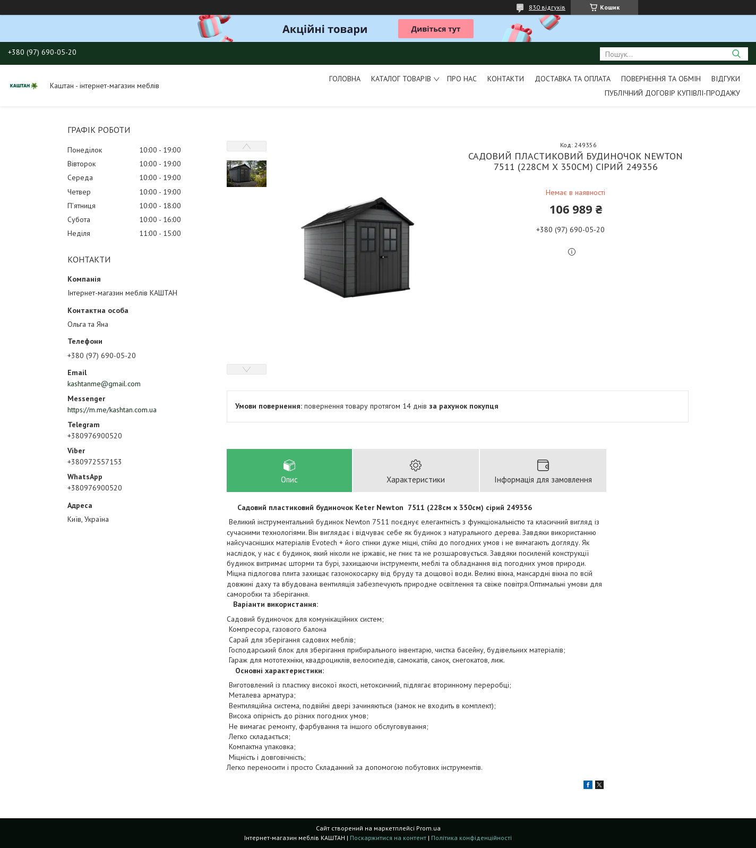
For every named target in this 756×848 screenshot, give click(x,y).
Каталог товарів (401, 78)
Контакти (505, 78)
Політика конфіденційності (471, 838)
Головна (344, 78)
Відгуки (725, 78)
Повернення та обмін (661, 78)
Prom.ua (428, 828)
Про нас (462, 78)
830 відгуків (547, 7)
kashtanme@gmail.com (104, 383)
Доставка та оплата (573, 78)
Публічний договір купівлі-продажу (672, 93)
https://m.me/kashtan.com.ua (112, 409)
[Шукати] (736, 54)
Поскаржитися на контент (388, 838)
